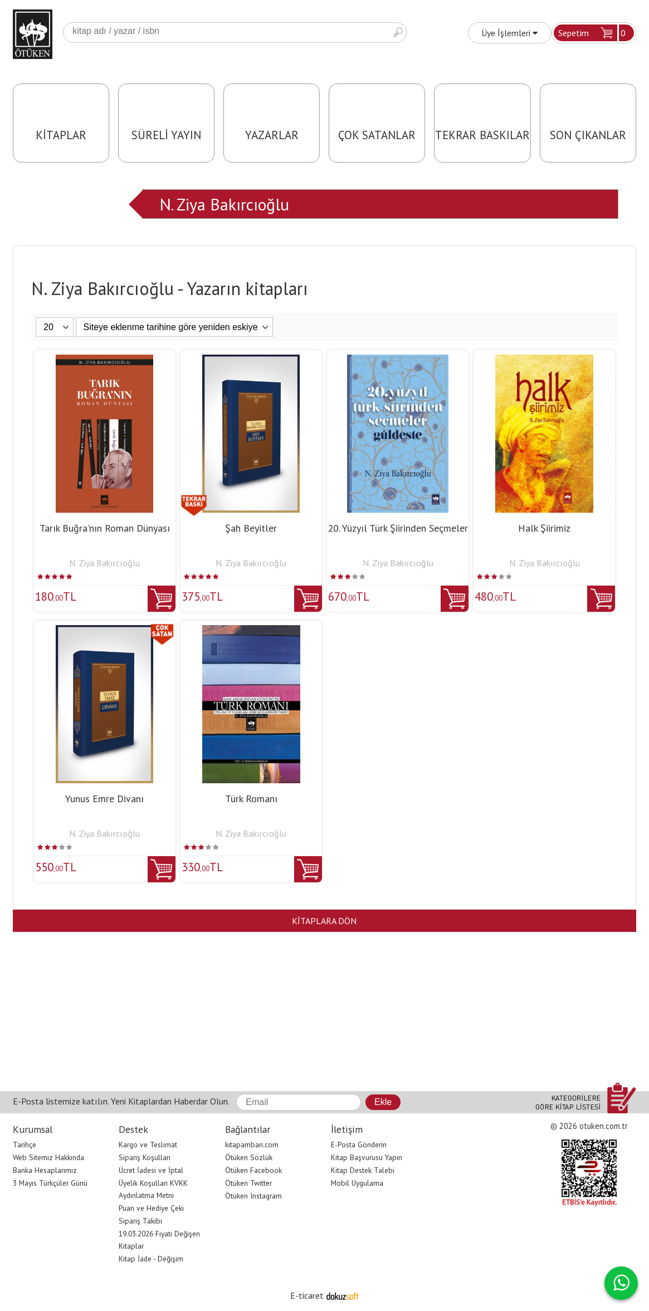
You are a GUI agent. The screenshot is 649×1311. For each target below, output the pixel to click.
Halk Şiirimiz (544, 528)
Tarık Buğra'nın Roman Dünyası (105, 528)
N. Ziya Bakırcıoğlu (224, 204)
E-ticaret (307, 1295)
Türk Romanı (251, 798)
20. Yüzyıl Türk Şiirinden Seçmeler (398, 528)
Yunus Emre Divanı (104, 798)
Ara (397, 32)
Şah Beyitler (251, 528)
